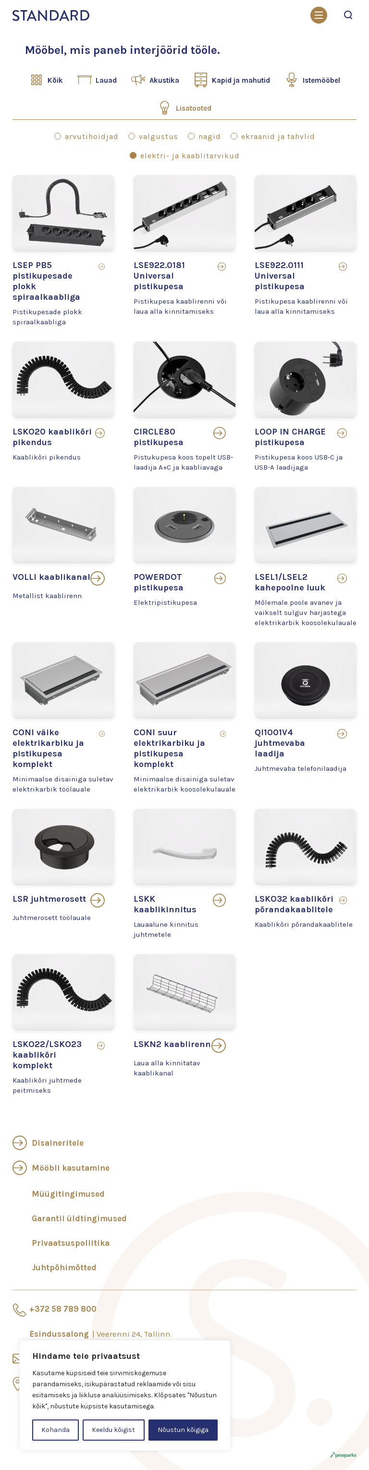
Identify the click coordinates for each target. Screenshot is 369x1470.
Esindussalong (100, 1334)
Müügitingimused (68, 1194)
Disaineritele (58, 1143)
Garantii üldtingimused (79, 1218)
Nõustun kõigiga (183, 1430)
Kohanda (55, 1430)
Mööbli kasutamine (71, 1168)
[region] (125, 1395)
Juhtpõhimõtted (64, 1267)
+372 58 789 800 (63, 1309)
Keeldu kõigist (113, 1430)
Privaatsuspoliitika (71, 1243)
